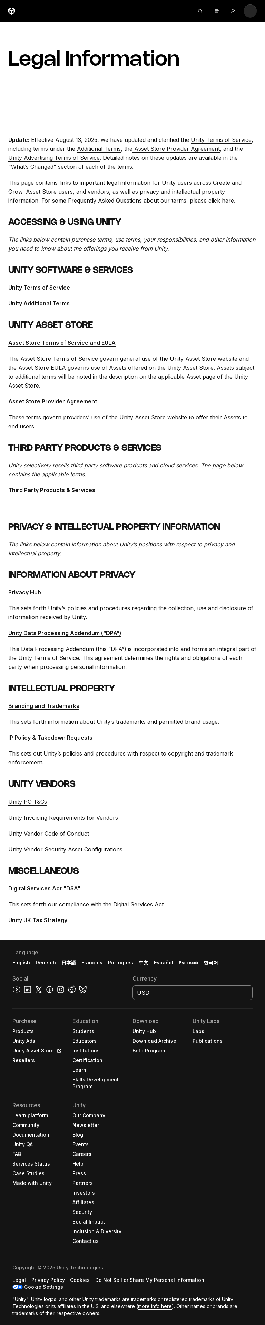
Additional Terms (99, 148)
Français (92, 962)
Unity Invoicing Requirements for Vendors (63, 817)
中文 (143, 962)
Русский (188, 962)
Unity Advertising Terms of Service (54, 157)
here (228, 200)
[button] (132, 1132)
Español (163, 962)
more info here (155, 1306)
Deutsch (46, 962)
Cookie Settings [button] (43, 1287)
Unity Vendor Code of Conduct (48, 833)
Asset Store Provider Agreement (176, 148)
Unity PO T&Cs (27, 801)
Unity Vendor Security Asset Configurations (65, 849)
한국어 (211, 962)
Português (120, 962)
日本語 (68, 962)
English (21, 962)
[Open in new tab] (58, 1050)
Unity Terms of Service (221, 139)
